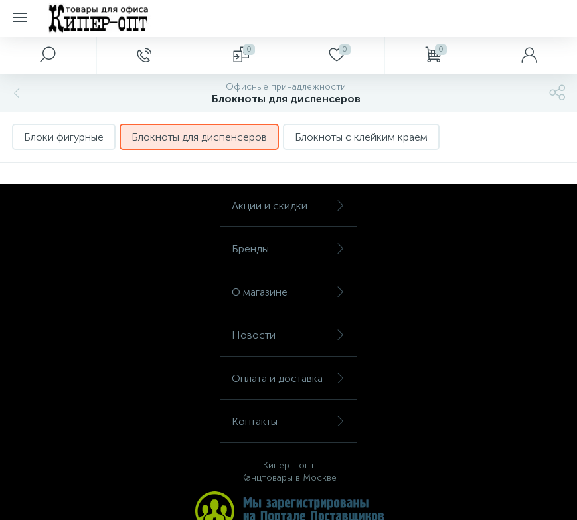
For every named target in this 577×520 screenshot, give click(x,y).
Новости (288, 335)
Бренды (288, 248)
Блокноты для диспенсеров (199, 137)
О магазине (288, 292)
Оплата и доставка (288, 378)
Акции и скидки (288, 205)
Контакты (288, 421)
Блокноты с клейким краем (361, 137)
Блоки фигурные (64, 137)
